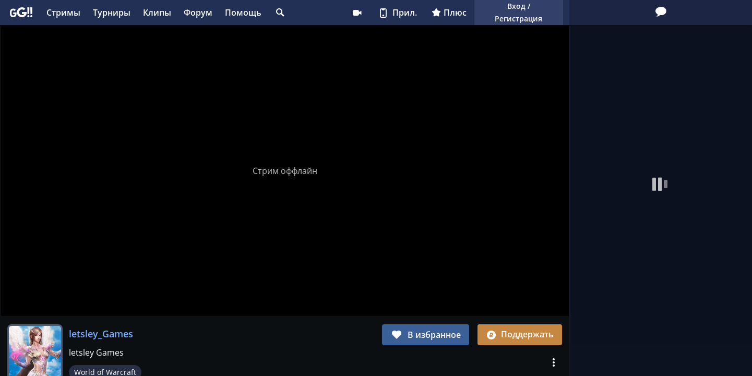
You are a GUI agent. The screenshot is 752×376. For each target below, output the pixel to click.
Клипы (157, 12)
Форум (198, 12)
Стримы (63, 12)
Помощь (243, 12)
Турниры (111, 12)
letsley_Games (101, 333)
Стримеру (357, 12)
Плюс (449, 12)
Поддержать (520, 334)
